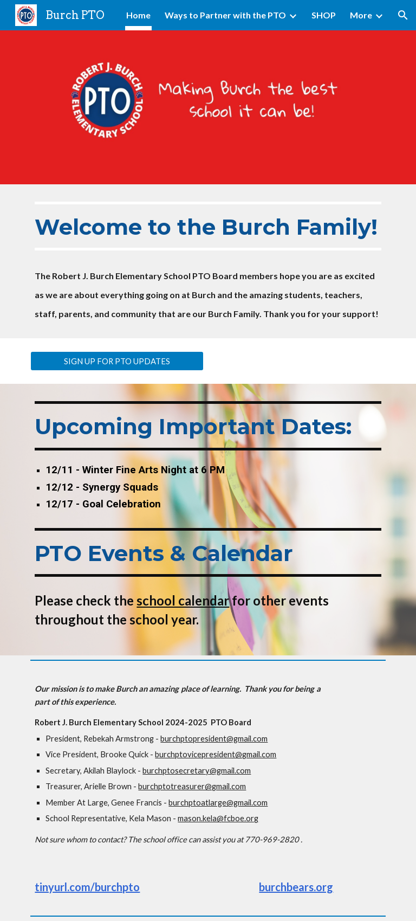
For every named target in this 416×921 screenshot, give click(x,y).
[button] (403, 15)
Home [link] (138, 15)
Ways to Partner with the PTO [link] (225, 15)
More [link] (361, 15)
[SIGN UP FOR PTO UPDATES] (117, 361)
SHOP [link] (323, 15)
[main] (207, 261)
